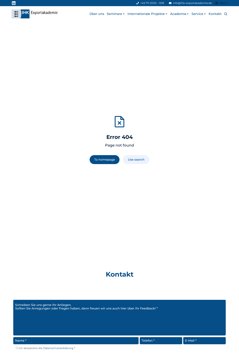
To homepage (104, 159)
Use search (136, 159)
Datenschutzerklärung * (58, 348)
